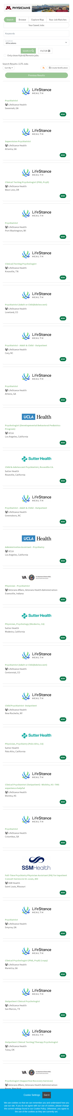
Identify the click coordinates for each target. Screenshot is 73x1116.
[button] (45, 51)
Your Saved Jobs (36, 25)
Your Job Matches (58, 19)
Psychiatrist (11, 100)
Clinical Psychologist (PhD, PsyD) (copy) (26, 960)
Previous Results (36, 75)
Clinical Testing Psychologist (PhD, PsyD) (27, 182)
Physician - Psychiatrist (17, 585)
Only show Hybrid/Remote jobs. (23, 55)
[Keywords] (36, 33)
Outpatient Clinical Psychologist (22, 1001)
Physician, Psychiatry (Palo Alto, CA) (24, 743)
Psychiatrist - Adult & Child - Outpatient (26, 345)
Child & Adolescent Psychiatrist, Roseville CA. (29, 467)
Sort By (8, 67)
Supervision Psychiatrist (18, 141)
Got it (46, 1095)
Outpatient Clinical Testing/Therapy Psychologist (31, 1042)
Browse (22, 19)
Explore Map (37, 19)
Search (10, 19)
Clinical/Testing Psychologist (20, 263)
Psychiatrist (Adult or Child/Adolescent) (26, 304)
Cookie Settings (32, 1095)
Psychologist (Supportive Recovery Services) (29, 1080)
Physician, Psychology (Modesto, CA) (25, 623)
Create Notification (58, 67)
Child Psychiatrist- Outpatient (21, 705)
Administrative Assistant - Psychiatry (24, 547)
